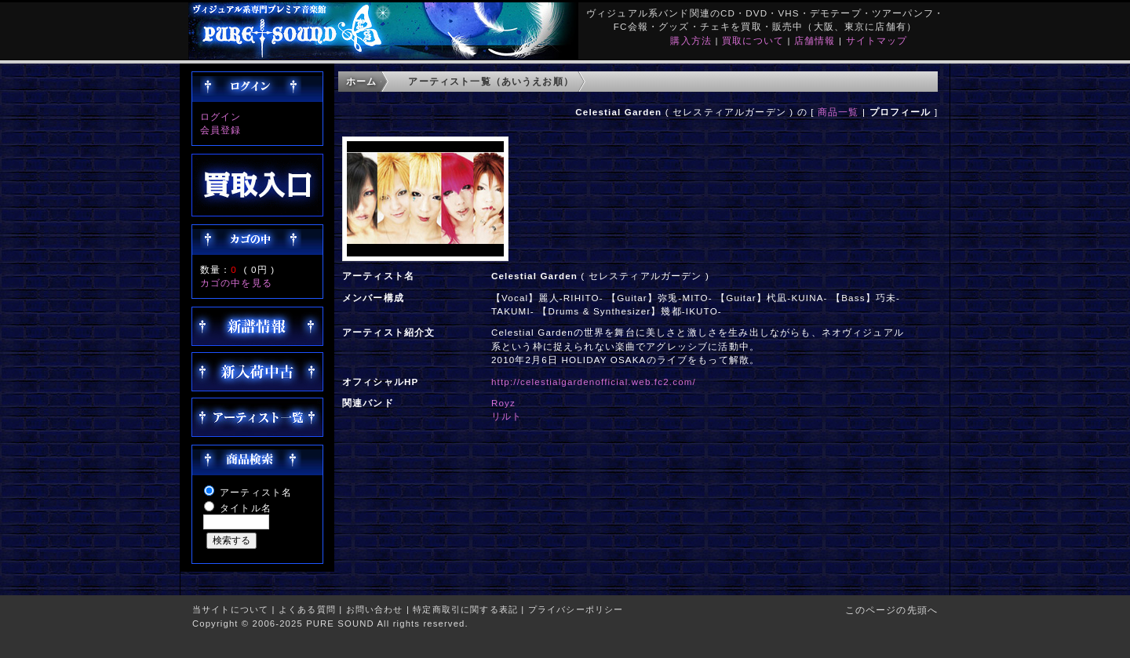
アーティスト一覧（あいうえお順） (491, 81)
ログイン (221, 116)
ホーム (361, 81)
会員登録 (221, 130)
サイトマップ (877, 40)
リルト (506, 416)
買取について (753, 40)
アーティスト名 (256, 492)
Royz (503, 403)
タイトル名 (246, 508)
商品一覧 (838, 112)
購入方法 (691, 40)
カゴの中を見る (236, 283)
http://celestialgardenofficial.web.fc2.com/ (593, 381)
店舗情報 (815, 40)
